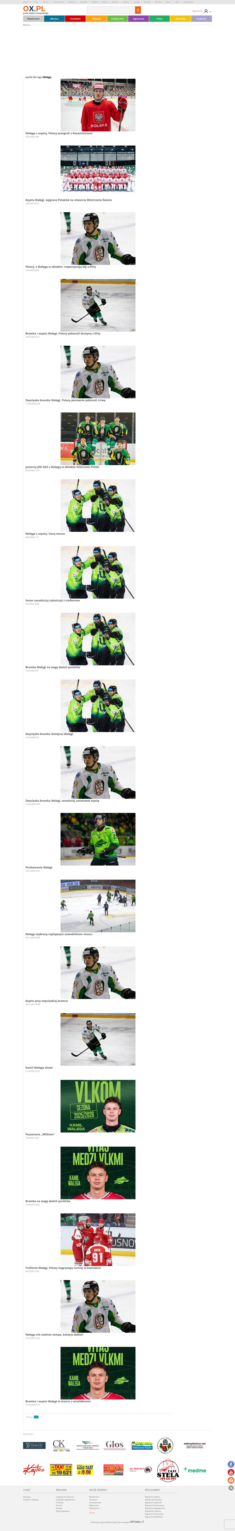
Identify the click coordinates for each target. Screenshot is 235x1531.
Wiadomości (33, 19)
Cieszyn (46, 2)
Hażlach (95, 2)
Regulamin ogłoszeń (153, 1502)
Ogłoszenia (138, 19)
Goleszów (83, 2)
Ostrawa (136, 2)
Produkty (59, 1502)
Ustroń (168, 2)
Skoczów (147, 2)
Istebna (104, 2)
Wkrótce (54, 19)
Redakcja (27, 1497)
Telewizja (96, 19)
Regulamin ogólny (152, 1497)
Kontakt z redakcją (30, 1499)
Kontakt (59, 1508)
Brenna (26, 2)
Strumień (158, 2)
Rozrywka (180, 19)
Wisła (177, 2)
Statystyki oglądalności (65, 1499)
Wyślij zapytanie (62, 1511)
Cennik (59, 1505)
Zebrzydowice (188, 2)
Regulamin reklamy (153, 1511)
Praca (159, 19)
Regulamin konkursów (154, 1514)
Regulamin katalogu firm (155, 1508)
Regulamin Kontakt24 (154, 1517)
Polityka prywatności (153, 1499)
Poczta (92, 1512)
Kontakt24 (75, 19)
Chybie (35, 2)
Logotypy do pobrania (65, 1497)
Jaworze (126, 2)
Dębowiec (72, 2)
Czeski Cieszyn (58, 2)
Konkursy (202, 19)
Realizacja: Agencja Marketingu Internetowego (117, 1522)
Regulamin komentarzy (154, 1505)
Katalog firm (117, 19)
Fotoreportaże (95, 1502)
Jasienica (115, 2)
